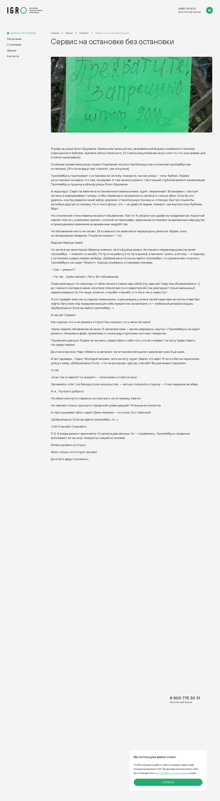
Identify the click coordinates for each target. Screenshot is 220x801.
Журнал (11, 50)
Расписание (14, 38)
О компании (14, 44)
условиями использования (172, 772)
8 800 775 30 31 (187, 8)
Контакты (13, 56)
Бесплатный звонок (190, 12)
